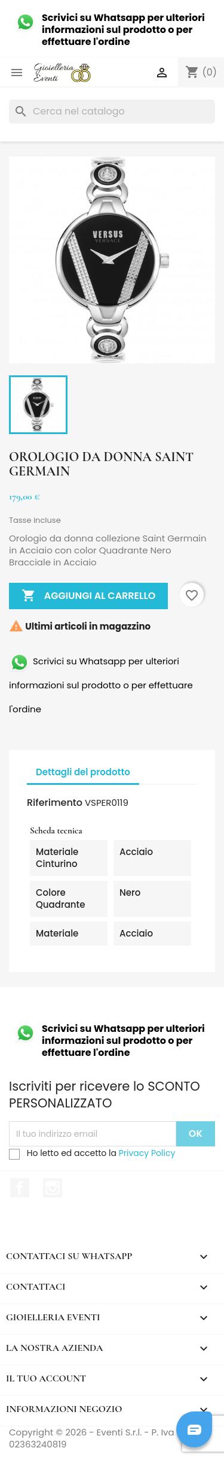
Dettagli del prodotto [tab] (83, 772)
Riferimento (54, 803)
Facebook (19, 1187)
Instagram (52, 1187)
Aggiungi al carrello (88, 596)
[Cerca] (112, 112)
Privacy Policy (147, 1153)
